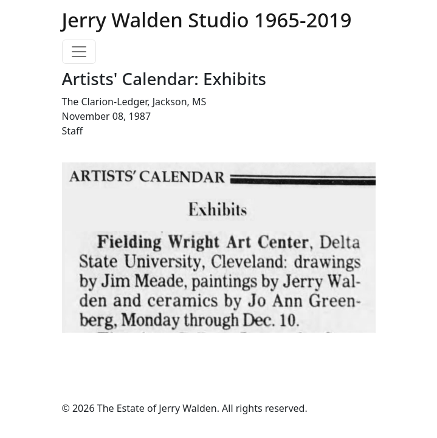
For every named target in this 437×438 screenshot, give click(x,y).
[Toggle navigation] (79, 52)
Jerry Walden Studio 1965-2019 (207, 19)
